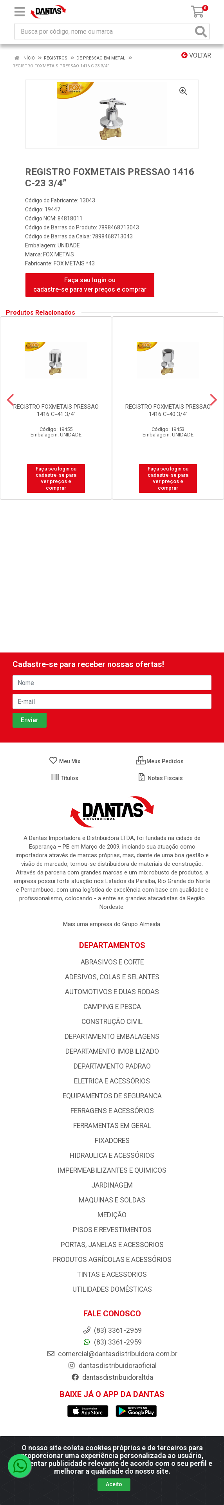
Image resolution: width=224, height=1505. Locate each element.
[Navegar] (10, 400)
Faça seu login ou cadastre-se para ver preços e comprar (89, 284)
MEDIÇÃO (112, 1215)
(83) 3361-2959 (112, 1342)
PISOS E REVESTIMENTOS (112, 1230)
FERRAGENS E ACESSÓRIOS (112, 1111)
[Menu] (20, 12)
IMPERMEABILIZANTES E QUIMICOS (112, 1170)
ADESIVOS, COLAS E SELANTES (112, 977)
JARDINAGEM (112, 1185)
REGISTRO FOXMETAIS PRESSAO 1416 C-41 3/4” (56, 410)
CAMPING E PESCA (112, 1007)
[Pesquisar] (201, 31)
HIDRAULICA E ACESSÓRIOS (112, 1155)
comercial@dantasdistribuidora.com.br (112, 1354)
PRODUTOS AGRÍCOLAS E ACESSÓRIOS (112, 1259)
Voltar (196, 55)
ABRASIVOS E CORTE (112, 962)
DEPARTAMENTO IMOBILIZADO (112, 1051)
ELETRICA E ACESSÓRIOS (112, 1081)
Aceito (114, 1484)
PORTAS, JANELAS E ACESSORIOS (112, 1245)
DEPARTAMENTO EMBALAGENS (112, 1036)
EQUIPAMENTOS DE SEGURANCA (112, 1096)
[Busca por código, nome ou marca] (104, 31)
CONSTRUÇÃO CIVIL (112, 1022)
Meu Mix (64, 761)
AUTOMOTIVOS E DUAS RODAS (112, 992)
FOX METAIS (58, 254)
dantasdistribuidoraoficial (112, 1366)
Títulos (64, 778)
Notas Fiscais (160, 778)
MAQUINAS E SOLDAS (112, 1200)
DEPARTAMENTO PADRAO (112, 1066)
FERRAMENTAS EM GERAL (112, 1126)
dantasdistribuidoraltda (112, 1377)
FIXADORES (112, 1141)
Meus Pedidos (160, 761)
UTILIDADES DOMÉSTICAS (112, 1289)
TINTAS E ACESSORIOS (112, 1274)
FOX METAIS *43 (74, 263)
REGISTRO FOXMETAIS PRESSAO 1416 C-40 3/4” (168, 410)
